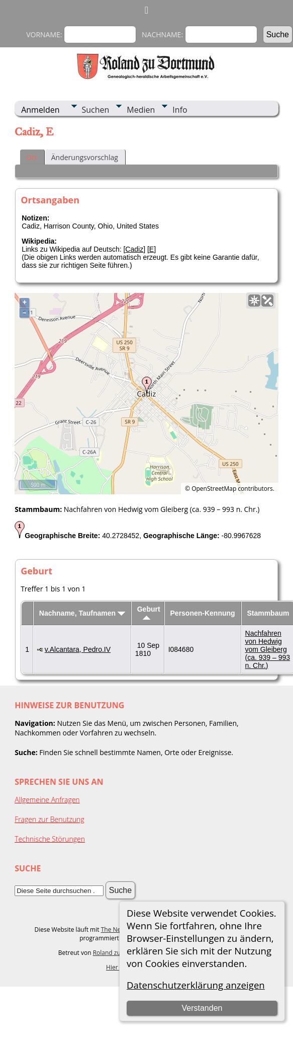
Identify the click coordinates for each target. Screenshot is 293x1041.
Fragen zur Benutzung (49, 819)
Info (179, 109)
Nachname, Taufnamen (82, 613)
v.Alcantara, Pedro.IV (78, 649)
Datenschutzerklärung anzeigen (196, 985)
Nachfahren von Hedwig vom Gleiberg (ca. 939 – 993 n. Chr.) (267, 649)
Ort (31, 157)
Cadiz (134, 249)
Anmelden (40, 109)
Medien (141, 109)
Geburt (148, 612)
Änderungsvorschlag (84, 157)
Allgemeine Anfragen (47, 799)
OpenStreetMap (213, 488)
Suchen (96, 109)
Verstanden (201, 1008)
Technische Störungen (50, 839)
